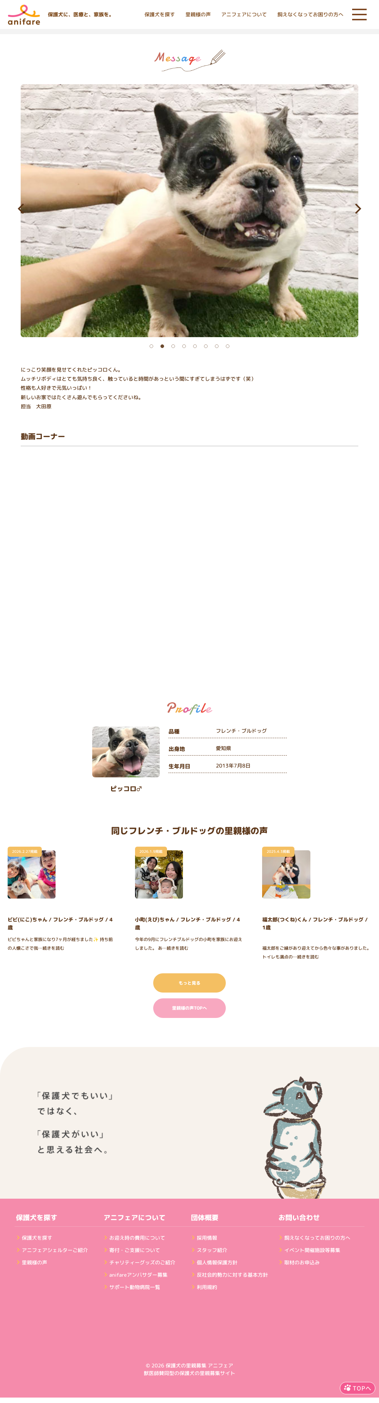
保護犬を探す (159, 14)
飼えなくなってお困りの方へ (310, 14)
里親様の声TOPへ (189, 1008)
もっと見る (189, 983)
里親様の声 (198, 14)
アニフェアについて (244, 14)
